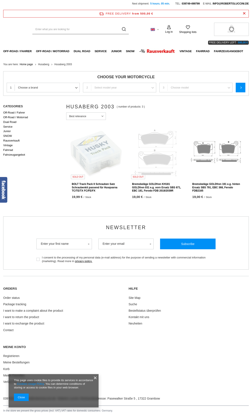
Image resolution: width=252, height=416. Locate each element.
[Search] (124, 29)
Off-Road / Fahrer (17, 51)
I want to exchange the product (23, 323)
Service (100, 51)
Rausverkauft (11, 140)
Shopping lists (187, 32)
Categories (13, 106)
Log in (169, 31)
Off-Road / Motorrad (52, 51)
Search (240, 87)
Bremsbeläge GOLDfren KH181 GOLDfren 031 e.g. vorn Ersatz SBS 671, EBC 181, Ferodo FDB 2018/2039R (156, 187)
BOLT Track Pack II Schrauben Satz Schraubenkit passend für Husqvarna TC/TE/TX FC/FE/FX (94, 187)
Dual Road (82, 51)
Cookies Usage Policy (30, 383)
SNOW (130, 51)
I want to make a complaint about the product (33, 310)
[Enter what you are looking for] (80, 29)
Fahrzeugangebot (228, 51)
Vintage (186, 51)
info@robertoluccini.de (231, 3)
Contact (8, 330)
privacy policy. (83, 261)
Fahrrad (203, 51)
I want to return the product (21, 317)
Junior (116, 51)
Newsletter (126, 227)
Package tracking (14, 304)
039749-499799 (191, 3)
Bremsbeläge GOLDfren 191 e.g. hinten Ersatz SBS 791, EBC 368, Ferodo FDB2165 (216, 187)
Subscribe (187, 244)
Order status (11, 297)
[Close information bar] (244, 13)
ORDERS (10, 288)
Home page (26, 64)
